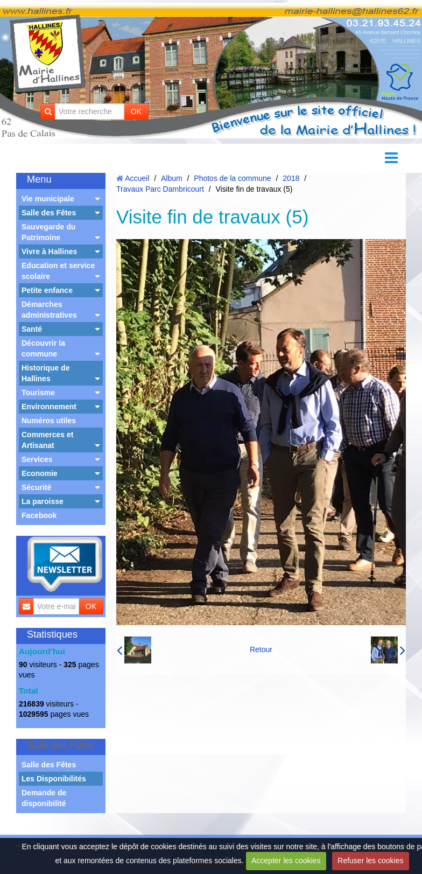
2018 (291, 178)
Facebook (39, 515)
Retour (261, 649)
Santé (32, 329)
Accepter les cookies (285, 860)
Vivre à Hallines (49, 251)
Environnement (49, 406)
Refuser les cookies (370, 860)
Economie (40, 473)
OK (136, 111)
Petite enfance (47, 290)
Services (37, 459)
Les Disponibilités (54, 778)
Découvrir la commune (43, 348)
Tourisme (38, 392)
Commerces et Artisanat (48, 440)
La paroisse (43, 501)
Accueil (137, 178)
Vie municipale (48, 198)
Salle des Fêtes (49, 212)
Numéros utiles (49, 420)
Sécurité (36, 487)
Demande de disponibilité (44, 798)
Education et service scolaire (58, 271)
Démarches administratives (49, 309)
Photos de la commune (232, 178)
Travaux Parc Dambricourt (160, 189)
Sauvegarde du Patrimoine (48, 232)
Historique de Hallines (45, 373)
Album (171, 178)
